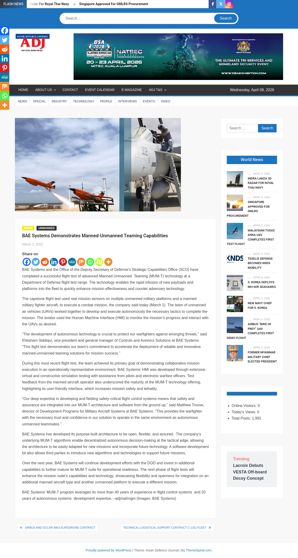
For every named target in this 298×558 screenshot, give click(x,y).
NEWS (22, 101)
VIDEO (165, 101)
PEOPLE (106, 101)
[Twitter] (36, 262)
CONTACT (70, 90)
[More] (108, 262)
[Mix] (81, 262)
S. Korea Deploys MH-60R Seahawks (262, 284)
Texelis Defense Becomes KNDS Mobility (260, 263)
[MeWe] (72, 262)
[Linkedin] (54, 262)
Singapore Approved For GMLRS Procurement (113, 4)
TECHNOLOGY (83, 101)
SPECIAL (39, 101)
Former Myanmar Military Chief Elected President (262, 357)
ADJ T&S (155, 90)
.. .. (249, 173)
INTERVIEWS (127, 101)
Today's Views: (244, 412)
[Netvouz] (99, 262)
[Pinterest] (63, 262)
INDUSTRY (59, 101)
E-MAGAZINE (132, 90)
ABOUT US (43, 90)
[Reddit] (45, 262)
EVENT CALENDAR (100, 90)
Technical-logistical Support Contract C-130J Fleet (164, 527)
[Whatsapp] (90, 262)
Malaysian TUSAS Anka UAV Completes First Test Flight (251, 237)
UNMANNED (46, 228)
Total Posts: (242, 418)
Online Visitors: (245, 406)
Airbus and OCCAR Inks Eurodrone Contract (60, 527)
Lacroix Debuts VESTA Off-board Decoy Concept (250, 471)
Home (23, 90)
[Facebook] (27, 262)
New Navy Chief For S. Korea (260, 305)
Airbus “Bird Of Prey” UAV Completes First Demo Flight (250, 331)
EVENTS (149, 101)
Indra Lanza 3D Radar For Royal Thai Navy (261, 183)
